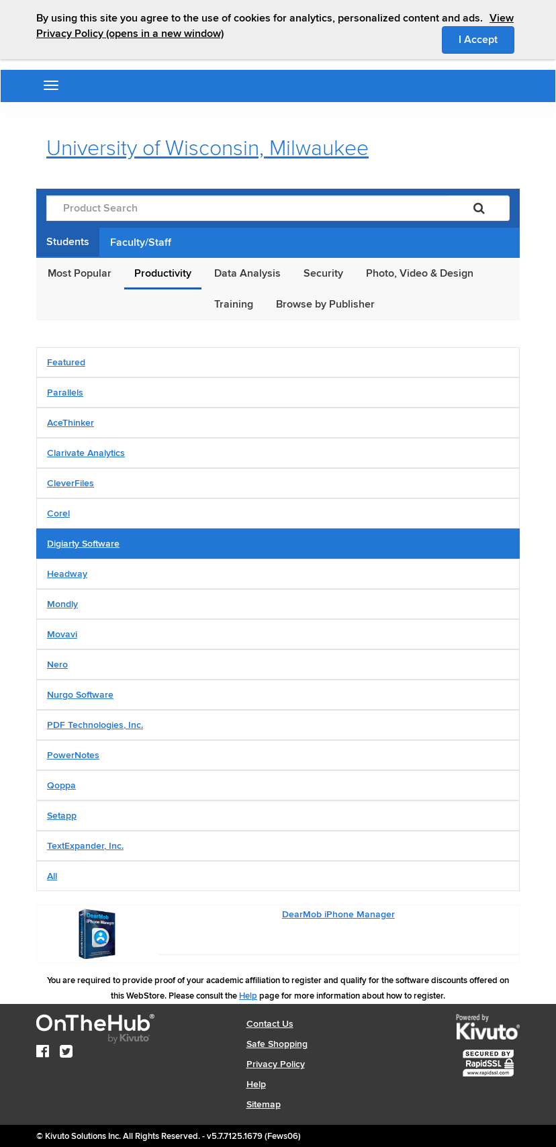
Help (248, 996)
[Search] (479, 208)
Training (233, 304)
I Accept (486, 39)
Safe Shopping (277, 1044)
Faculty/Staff (140, 242)
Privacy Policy (275, 1064)
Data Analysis (247, 273)
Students (67, 241)
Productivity (162, 273)
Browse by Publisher (325, 304)
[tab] (278, 362)
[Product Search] (247, 208)
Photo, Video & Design (419, 273)
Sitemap (263, 1104)
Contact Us (269, 1023)
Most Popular (79, 273)
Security (323, 273)
